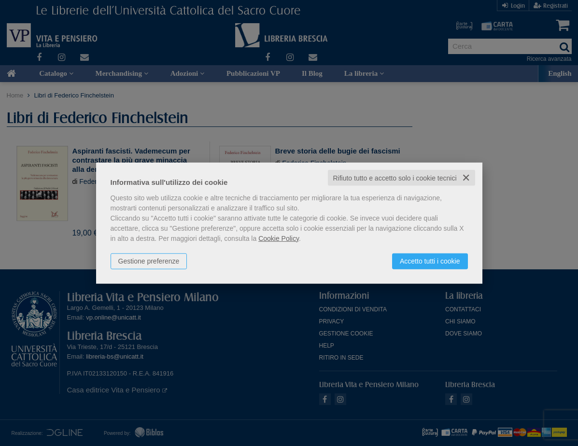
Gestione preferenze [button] (149, 261)
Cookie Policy (278, 238)
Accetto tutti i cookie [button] (430, 261)
